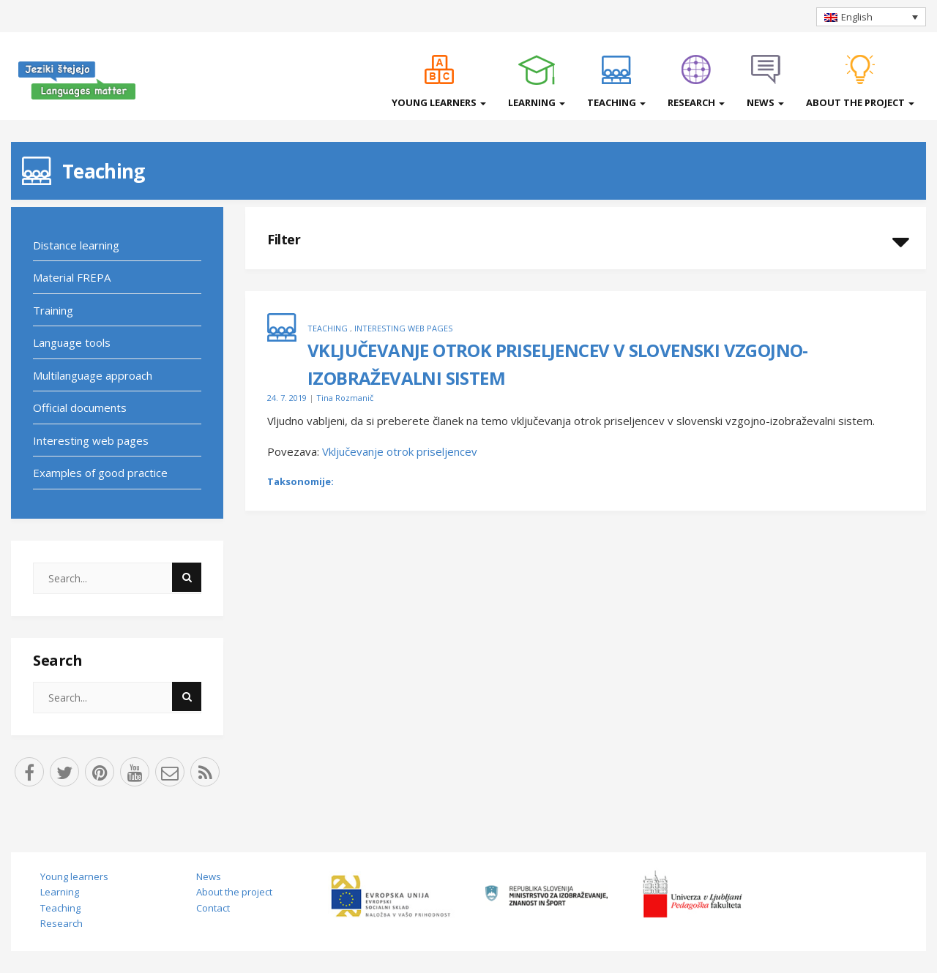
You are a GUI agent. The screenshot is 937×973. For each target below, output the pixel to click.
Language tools (72, 342)
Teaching (616, 102)
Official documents (80, 407)
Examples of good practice (100, 472)
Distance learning (76, 245)
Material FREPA (72, 277)
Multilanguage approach (92, 375)
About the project (860, 102)
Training (53, 310)
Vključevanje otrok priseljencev (399, 451)
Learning (536, 102)
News (765, 102)
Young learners (439, 102)
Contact (213, 907)
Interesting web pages (91, 440)
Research (696, 102)
